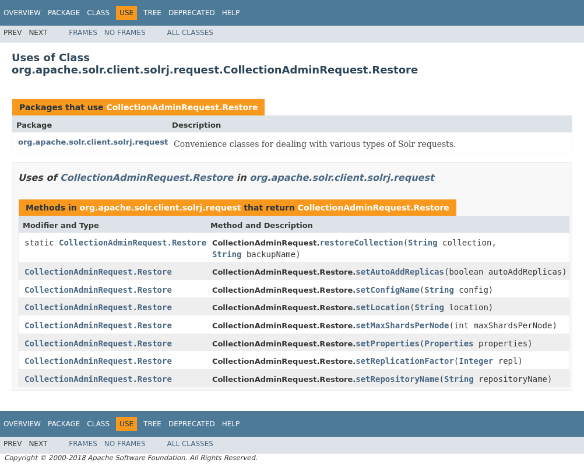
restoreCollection (361, 242)
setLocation (383, 307)
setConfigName (388, 289)
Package (64, 13)
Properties (448, 343)
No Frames (125, 33)
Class (98, 13)
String (423, 242)
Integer (476, 361)
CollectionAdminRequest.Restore (182, 107)
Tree (152, 13)
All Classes (190, 33)
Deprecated (191, 13)
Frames (83, 33)
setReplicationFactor (405, 361)
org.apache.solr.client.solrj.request (93, 142)
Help (231, 13)
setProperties (388, 343)
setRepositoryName (397, 379)
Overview (22, 13)
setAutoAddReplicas (400, 271)
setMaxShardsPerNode (402, 325)
